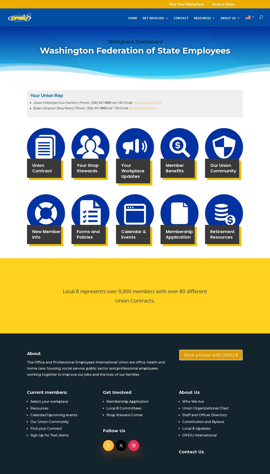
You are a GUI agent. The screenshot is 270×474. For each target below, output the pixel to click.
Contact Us (191, 451)
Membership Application (127, 402)
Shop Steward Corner (124, 415)
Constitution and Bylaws (203, 422)
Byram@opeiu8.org (143, 108)
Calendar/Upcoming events (53, 415)
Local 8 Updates (196, 429)
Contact (181, 18)
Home (132, 18)
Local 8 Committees (124, 408)
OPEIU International (199, 435)
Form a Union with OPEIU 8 (211, 355)
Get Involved (153, 18)
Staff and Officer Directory (204, 415)
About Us (228, 18)
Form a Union (223, 5)
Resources (202, 18)
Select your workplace (49, 402)
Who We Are (193, 402)
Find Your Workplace (186, 5)
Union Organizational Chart (205, 408)
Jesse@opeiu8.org (147, 103)
